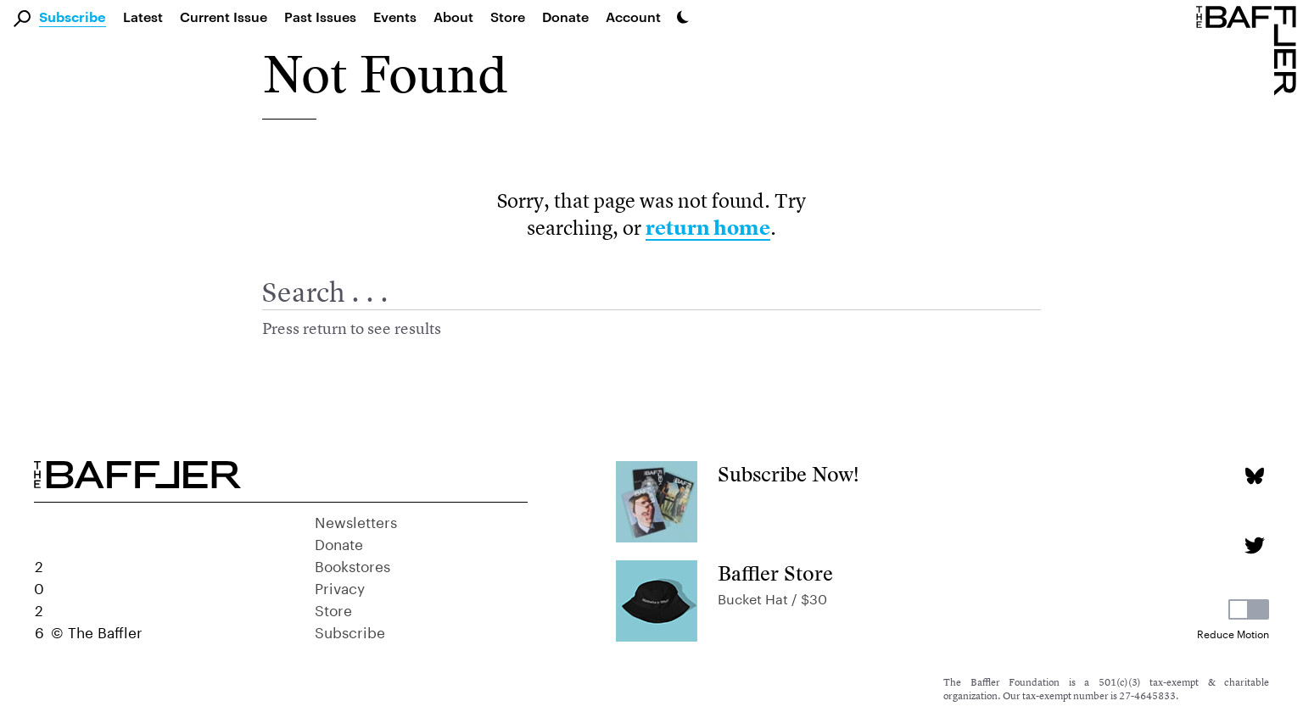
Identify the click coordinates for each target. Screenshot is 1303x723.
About (453, 16)
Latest (143, 16)
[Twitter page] (1254, 545)
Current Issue (223, 16)
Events (395, 16)
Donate (565, 16)
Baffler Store (775, 573)
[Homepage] (1249, 49)
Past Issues (320, 16)
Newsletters (356, 520)
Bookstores (352, 564)
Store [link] (507, 16)
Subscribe (72, 18)
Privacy (340, 587)
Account (633, 16)
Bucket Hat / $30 (772, 597)
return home (708, 227)
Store (333, 609)
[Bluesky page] (1254, 476)
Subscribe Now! (788, 474)
